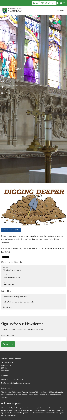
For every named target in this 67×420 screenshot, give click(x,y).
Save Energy (7, 307)
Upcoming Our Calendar (12, 262)
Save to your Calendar (11, 230)
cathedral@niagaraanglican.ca (18, 383)
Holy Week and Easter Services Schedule (18, 302)
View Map (5, 371)
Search (35, 3)
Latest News (6, 291)
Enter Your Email (7, 335)
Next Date (7, 93)
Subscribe (8, 344)
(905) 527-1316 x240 (47, 3)
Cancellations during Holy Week (15, 297)
